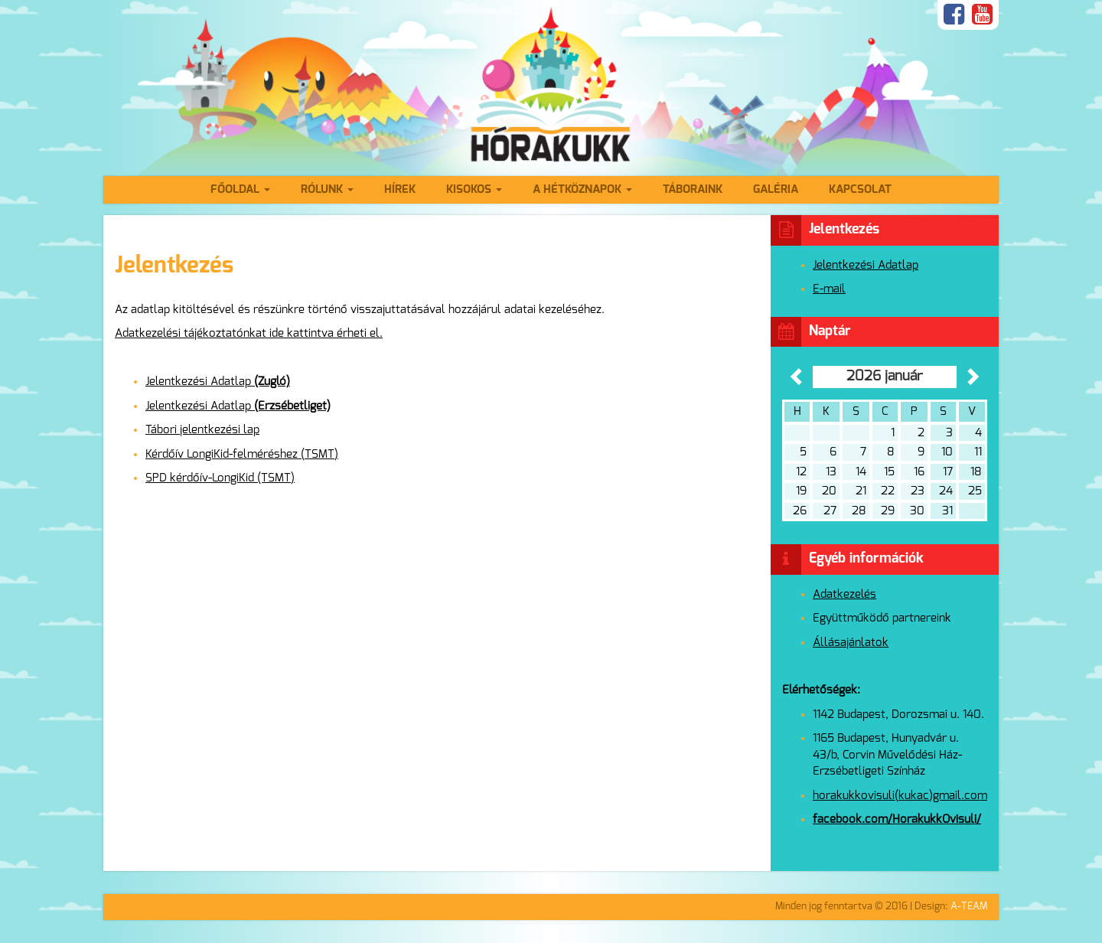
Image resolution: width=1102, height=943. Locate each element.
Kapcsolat (860, 189)
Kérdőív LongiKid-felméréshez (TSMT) (241, 454)
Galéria (775, 189)
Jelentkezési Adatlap (217, 381)
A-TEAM (968, 907)
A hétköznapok (582, 189)
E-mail (829, 289)
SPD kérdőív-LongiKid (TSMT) (220, 478)
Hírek (400, 189)
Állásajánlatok (850, 642)
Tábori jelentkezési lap (202, 430)
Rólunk (327, 189)
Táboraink (692, 189)
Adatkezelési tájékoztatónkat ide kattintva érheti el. (249, 333)
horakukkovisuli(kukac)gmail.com (900, 795)
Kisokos (474, 189)
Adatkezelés (844, 594)
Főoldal (240, 189)
